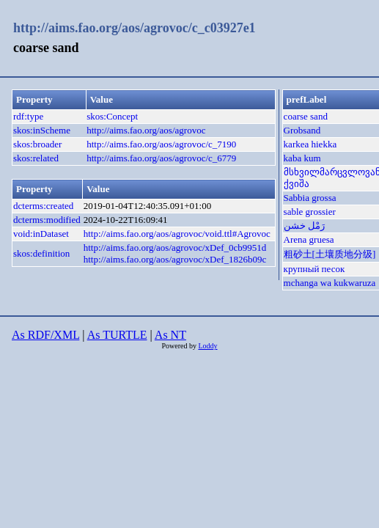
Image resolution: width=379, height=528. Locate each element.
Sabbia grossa (310, 197)
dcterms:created (43, 205)
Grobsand (302, 130)
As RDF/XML (45, 335)
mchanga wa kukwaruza (330, 282)
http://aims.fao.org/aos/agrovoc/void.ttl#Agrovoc (177, 233)
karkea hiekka (310, 144)
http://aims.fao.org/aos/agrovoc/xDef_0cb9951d (175, 247)
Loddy (207, 346)
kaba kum (302, 158)
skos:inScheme (41, 130)
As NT (170, 335)
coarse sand (306, 116)
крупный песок (314, 268)
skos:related (36, 158)
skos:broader (37, 144)
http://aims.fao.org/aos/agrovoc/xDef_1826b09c (175, 259)
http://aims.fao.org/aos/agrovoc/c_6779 (161, 158)
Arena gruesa (309, 239)
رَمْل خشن (304, 225)
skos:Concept (112, 116)
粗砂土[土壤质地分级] (330, 254)
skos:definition (41, 253)
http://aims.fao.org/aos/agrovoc (146, 130)
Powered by (179, 346)
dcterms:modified (47, 219)
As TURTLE (117, 335)
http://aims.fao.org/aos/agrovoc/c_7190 (161, 144)
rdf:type (28, 116)
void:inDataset (41, 233)
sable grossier (310, 211)
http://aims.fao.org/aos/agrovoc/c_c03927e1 (134, 28)
